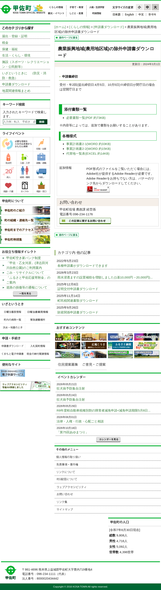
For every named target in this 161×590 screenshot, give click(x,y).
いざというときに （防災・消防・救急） (24, 75)
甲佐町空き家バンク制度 (23, 258)
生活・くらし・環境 (16, 55)
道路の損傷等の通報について (26, 287)
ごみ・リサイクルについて (25, 272)
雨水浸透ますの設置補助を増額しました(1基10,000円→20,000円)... (105, 277)
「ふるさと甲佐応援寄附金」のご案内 (28, 280)
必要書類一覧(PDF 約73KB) (85, 117)
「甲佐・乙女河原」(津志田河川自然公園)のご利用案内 (27, 265)
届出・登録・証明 (14, 36)
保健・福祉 (10, 49)
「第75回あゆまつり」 (72, 432)
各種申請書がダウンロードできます (83, 265)
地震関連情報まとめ (16, 90)
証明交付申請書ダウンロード (78, 289)
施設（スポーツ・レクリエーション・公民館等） (25, 64)
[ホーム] (60, 27)
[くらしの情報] (79, 27)
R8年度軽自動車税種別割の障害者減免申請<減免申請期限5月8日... (104, 410)
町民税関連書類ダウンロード (78, 300)
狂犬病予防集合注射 (71, 388)
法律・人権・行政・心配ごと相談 (80, 421)
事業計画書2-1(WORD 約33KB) (88, 144)
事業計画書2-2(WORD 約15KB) (88, 148)
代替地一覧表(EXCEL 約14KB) (87, 153)
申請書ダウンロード (16, 84)
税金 (5, 42)
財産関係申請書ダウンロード (78, 312)
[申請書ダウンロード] (109, 27)
